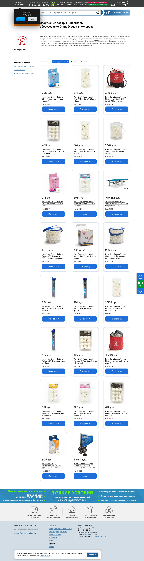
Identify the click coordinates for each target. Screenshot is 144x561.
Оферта (16, 533)
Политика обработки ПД (28, 533)
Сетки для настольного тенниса (24, 73)
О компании (61, 2)
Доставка (69, 2)
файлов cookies (45, 555)
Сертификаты (70, 4)
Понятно (92, 555)
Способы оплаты (55, 534)
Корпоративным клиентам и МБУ (60, 529)
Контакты (60, 4)
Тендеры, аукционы (81, 2)
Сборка (51, 547)
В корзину (53, 109)
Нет (32, 19)
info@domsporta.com (90, 534)
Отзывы (51, 540)
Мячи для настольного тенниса (24, 66)
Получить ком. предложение (98, 4)
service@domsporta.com (99, 536)
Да (21, 19)
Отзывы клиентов (81, 4)
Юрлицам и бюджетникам (97, 2)
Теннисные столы (19, 70)
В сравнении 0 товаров (120, 12)
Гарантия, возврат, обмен (58, 531)
